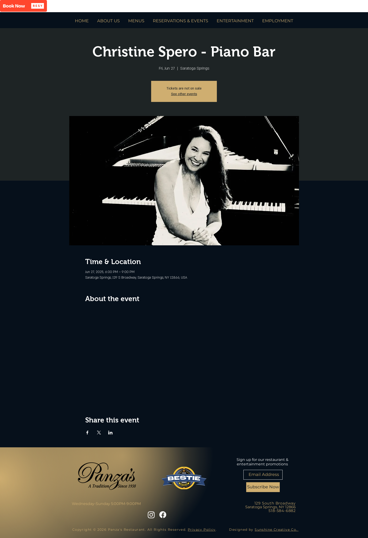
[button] (23, 6)
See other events (184, 94)
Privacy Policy (202, 529)
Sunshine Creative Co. (277, 529)
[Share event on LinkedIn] (110, 432)
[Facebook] (162, 514)
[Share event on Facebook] (87, 432)
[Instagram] (151, 514)
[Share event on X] (99, 432)
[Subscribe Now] (263, 487)
